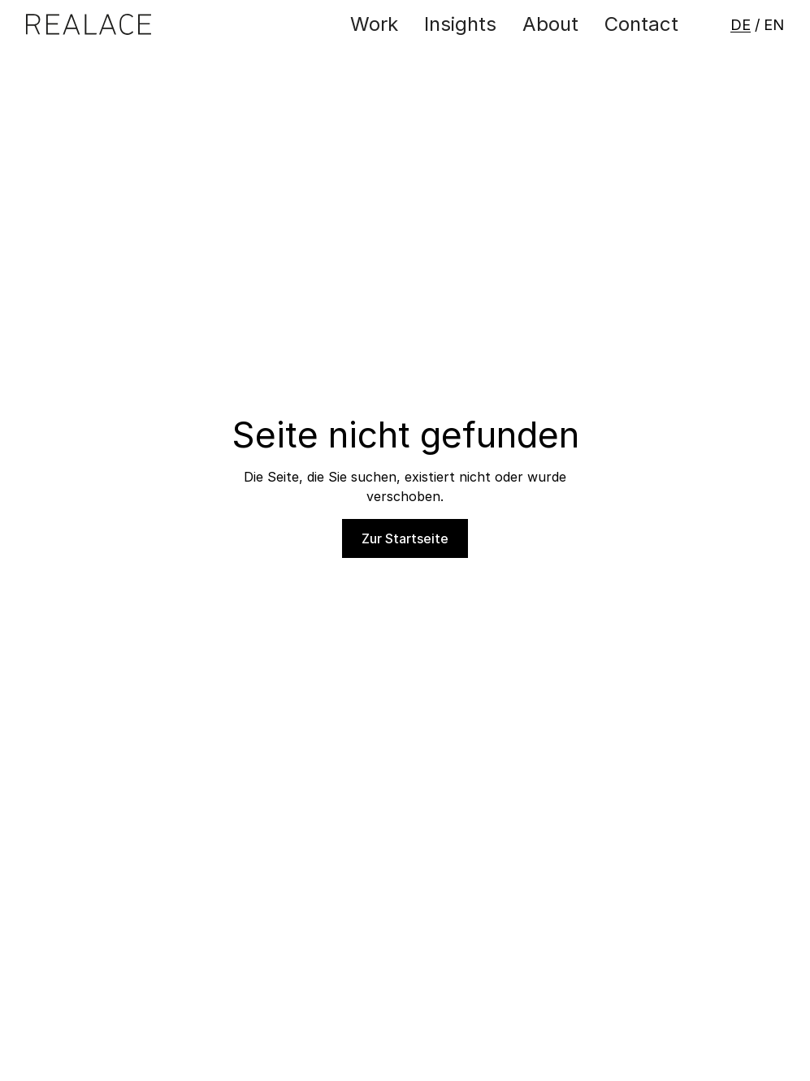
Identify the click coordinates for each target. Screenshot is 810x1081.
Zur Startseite (405, 538)
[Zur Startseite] (88, 25)
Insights (460, 24)
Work (374, 24)
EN (774, 24)
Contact (641, 24)
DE (740, 24)
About (550, 24)
